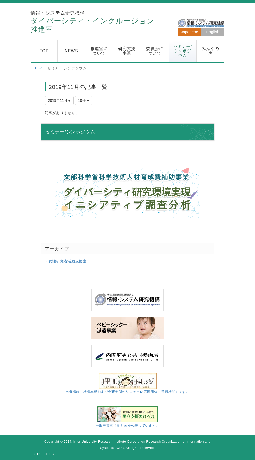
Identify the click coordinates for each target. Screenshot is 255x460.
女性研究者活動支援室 (68, 261)
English (213, 32)
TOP (38, 68)
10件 (83, 100)
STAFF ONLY (44, 454)
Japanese (189, 32)
